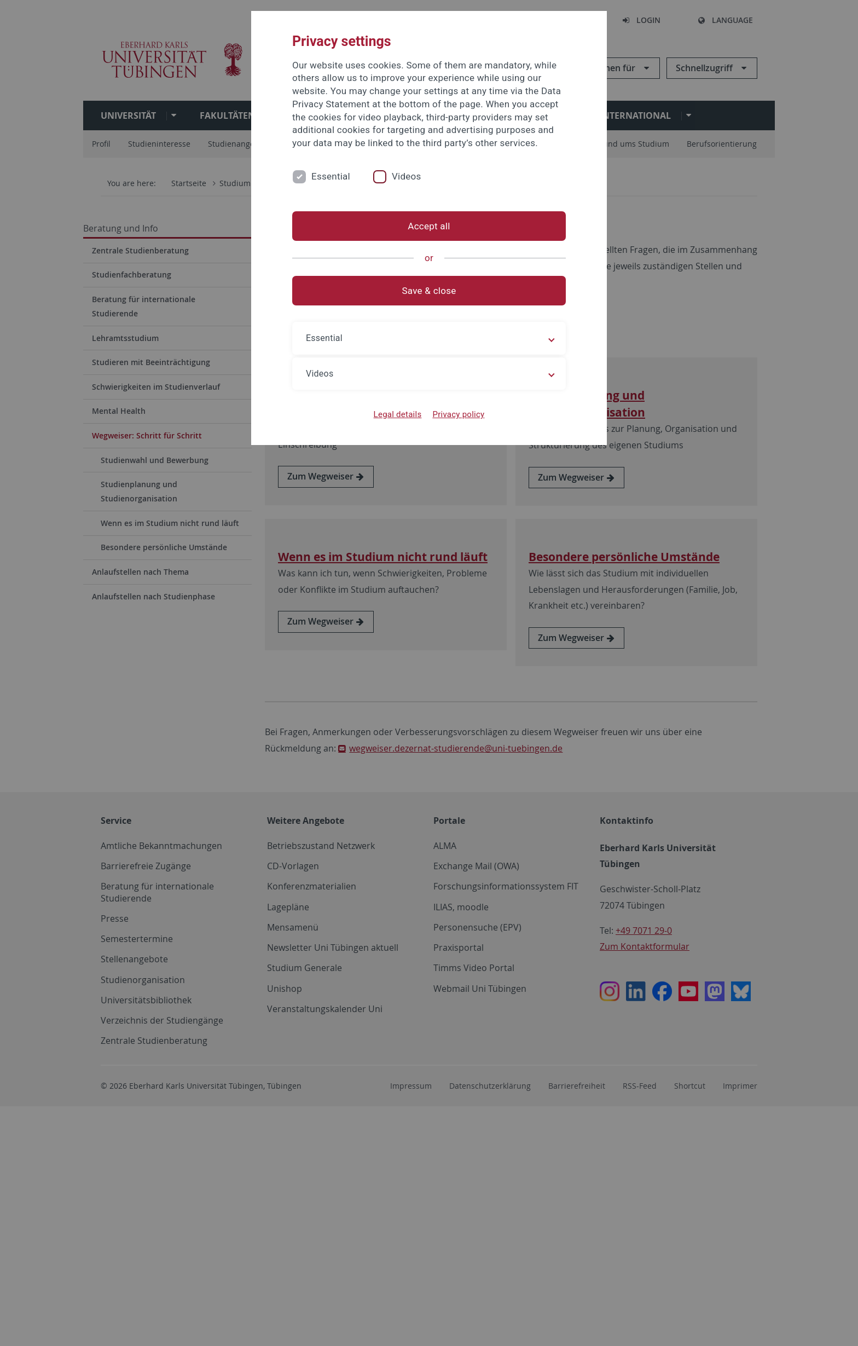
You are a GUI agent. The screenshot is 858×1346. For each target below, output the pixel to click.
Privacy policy (458, 414)
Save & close (429, 290)
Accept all (429, 226)
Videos (406, 176)
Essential (330, 176)
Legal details (398, 414)
